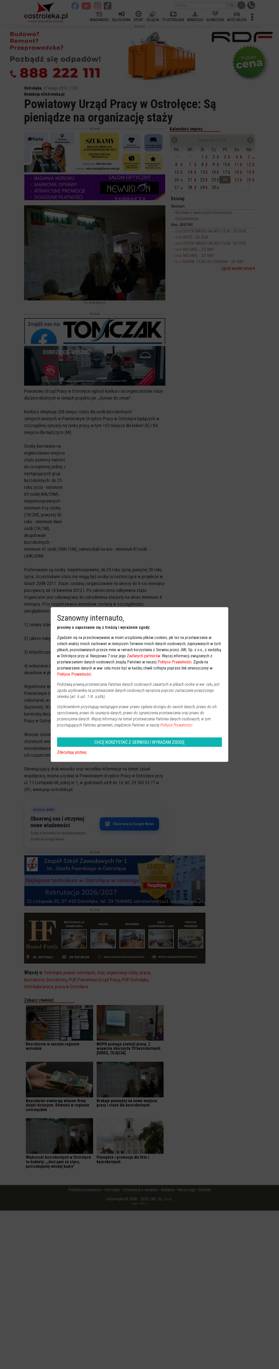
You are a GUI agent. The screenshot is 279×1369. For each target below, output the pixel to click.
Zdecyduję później (71, 752)
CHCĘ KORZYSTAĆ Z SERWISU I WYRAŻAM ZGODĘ (139, 742)
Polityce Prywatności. (176, 725)
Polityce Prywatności (174, 662)
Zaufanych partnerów (143, 655)
